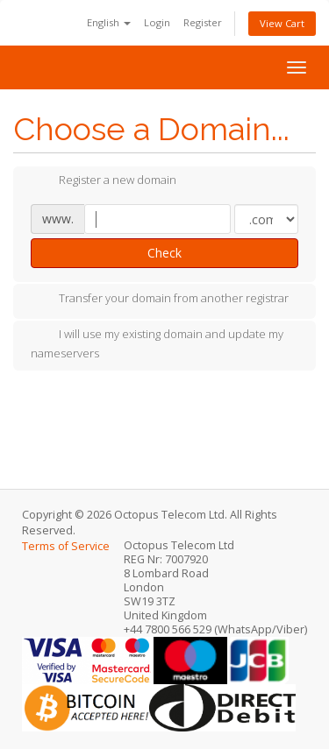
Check (164, 252)
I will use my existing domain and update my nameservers (157, 343)
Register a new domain (103, 181)
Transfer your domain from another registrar (160, 299)
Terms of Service (66, 546)
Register (202, 22)
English (109, 22)
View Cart (282, 23)
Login (157, 22)
